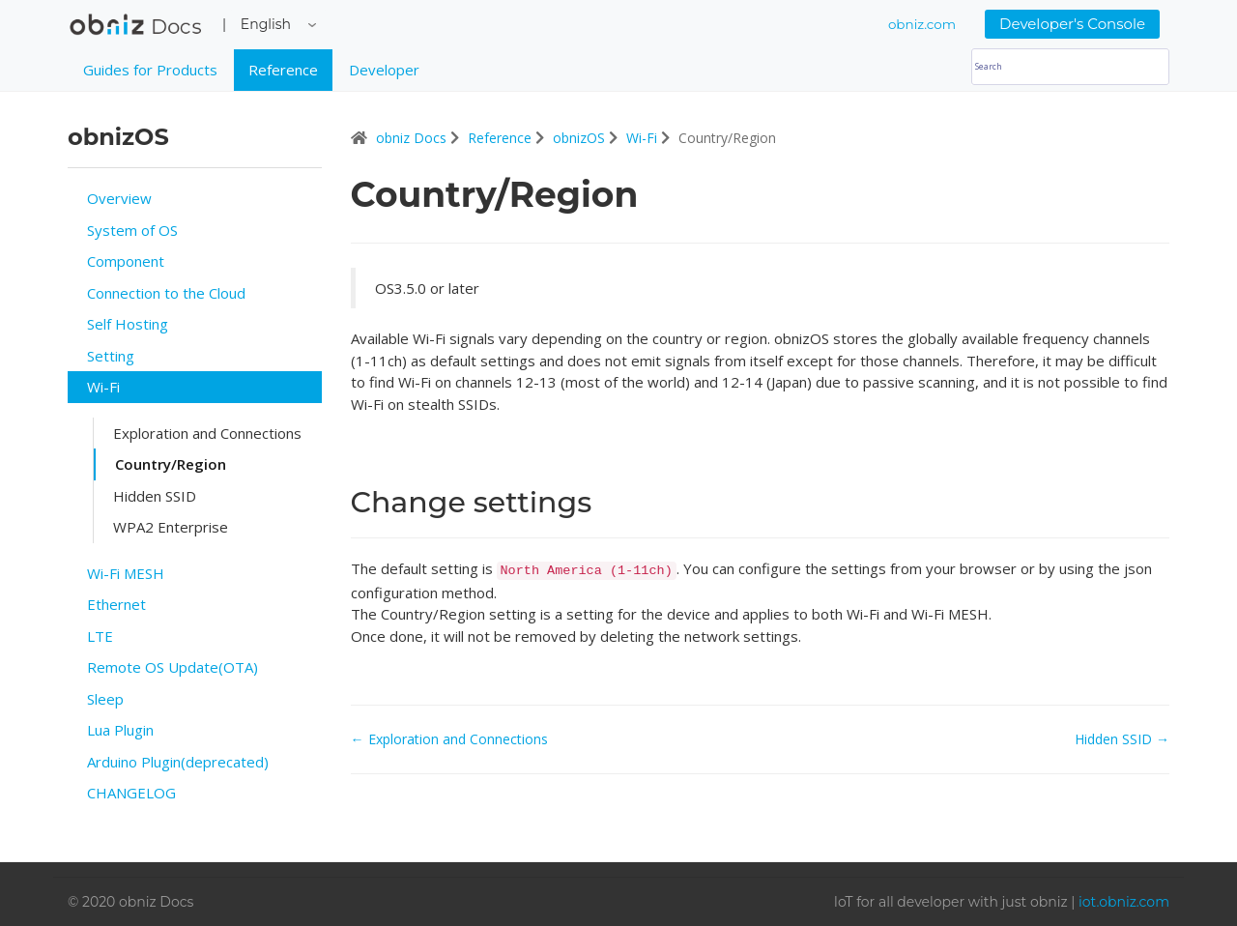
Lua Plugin (120, 729)
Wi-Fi (103, 386)
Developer (384, 69)
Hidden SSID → (1122, 739)
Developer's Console (1072, 23)
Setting (110, 355)
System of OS (132, 230)
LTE (100, 636)
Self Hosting (127, 323)
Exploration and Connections (207, 433)
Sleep (105, 699)
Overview (119, 198)
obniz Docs (135, 29)
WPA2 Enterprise (170, 526)
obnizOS (581, 138)
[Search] (1070, 66)
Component (125, 261)
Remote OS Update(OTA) (172, 667)
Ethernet (116, 604)
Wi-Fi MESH (125, 573)
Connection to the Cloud (166, 293)
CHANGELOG (131, 792)
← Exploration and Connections (449, 739)
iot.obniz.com (1124, 902)
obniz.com (922, 24)
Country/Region (170, 464)
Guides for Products (150, 69)
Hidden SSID (154, 496)
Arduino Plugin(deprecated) (178, 761)
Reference (283, 69)
